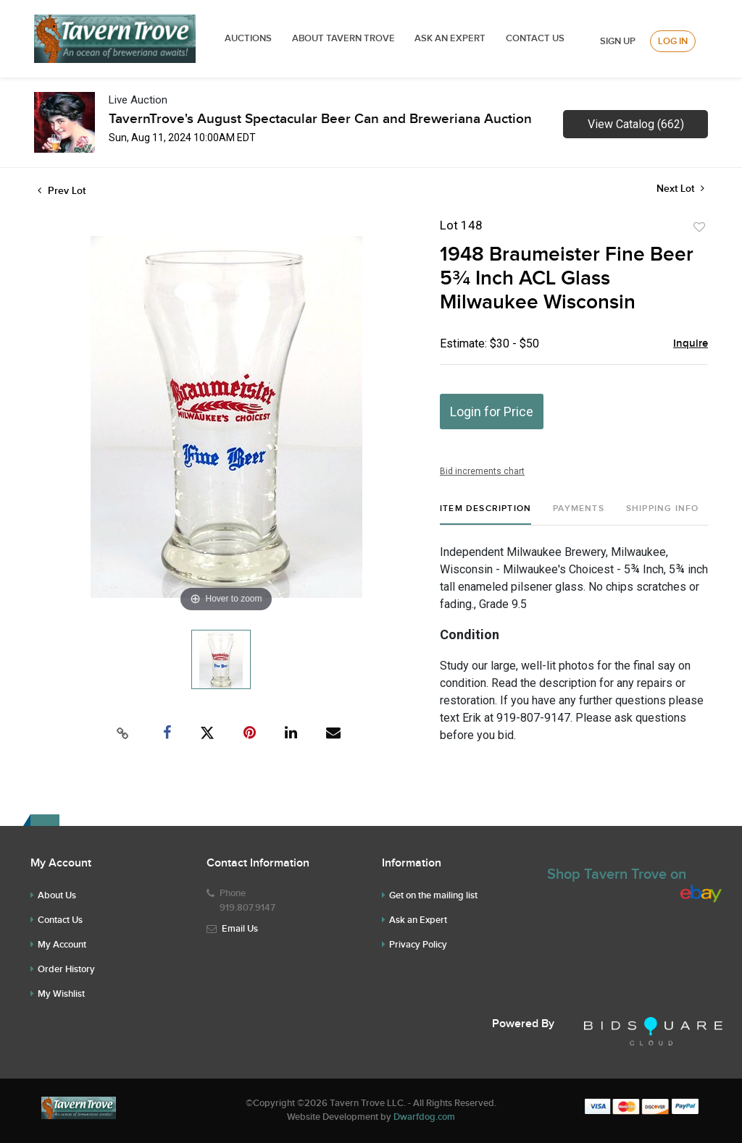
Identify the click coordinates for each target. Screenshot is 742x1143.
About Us (57, 895)
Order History (66, 969)
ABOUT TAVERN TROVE (344, 38)
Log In (673, 41)
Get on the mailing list (433, 895)
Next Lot (680, 188)
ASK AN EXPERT (449, 38)
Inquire (690, 343)
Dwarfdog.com (424, 1117)
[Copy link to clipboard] (123, 733)
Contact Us (535, 38)
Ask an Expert (418, 920)
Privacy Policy (418, 944)
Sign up (617, 41)
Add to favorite (699, 227)
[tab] (485, 514)
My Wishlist (61, 994)
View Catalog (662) (636, 124)
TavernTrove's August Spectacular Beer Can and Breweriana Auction (320, 119)
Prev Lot (62, 191)
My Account (62, 944)
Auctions (248, 38)
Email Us (240, 929)
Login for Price (491, 411)
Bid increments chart (482, 471)
